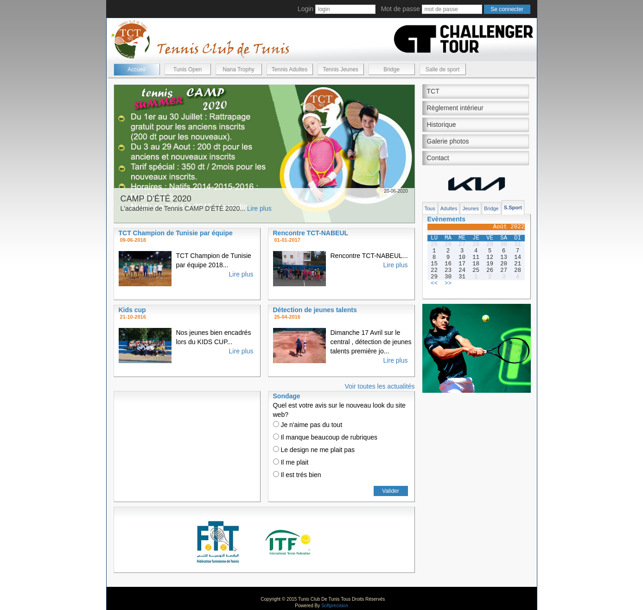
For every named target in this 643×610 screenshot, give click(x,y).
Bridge (391, 69)
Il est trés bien (297, 474)
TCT (433, 91)
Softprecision (334, 605)
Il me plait (291, 462)
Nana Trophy (239, 69)
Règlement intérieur (455, 108)
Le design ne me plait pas (314, 449)
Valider (390, 491)
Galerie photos (448, 141)
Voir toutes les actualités (380, 386)
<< (434, 283)
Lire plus (259, 208)
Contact (438, 158)
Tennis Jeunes (340, 69)
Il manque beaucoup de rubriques (325, 437)
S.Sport (513, 207)
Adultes (449, 208)
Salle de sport (442, 69)
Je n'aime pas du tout (308, 424)
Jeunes (470, 208)
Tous (430, 208)
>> (448, 283)
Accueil (136, 69)
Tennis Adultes (289, 69)
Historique (441, 124)
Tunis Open (187, 69)
